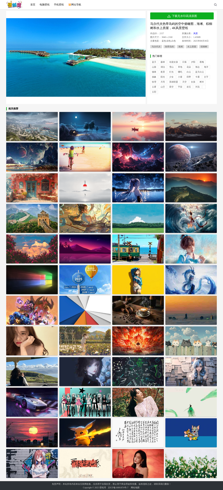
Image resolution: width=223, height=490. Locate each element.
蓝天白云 (199, 72)
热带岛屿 (169, 46)
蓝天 (154, 62)
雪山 (171, 67)
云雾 (154, 87)
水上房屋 (191, 46)
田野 (189, 77)
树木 (202, 82)
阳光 (163, 77)
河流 (197, 87)
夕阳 (193, 62)
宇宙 (180, 87)
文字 (206, 77)
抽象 (154, 77)
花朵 (189, 67)
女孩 (193, 82)
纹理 (154, 82)
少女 (171, 77)
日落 (184, 62)
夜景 (163, 72)
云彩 (154, 92)
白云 (189, 72)
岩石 (189, 87)
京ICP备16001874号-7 (118, 487)
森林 (163, 62)
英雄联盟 (173, 82)
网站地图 (135, 487)
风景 (195, 33)
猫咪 (154, 72)
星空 (171, 87)
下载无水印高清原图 (182, 16)
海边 (197, 67)
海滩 (180, 46)
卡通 (197, 77)
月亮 (163, 82)
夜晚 (202, 62)
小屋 (180, 77)
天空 (184, 82)
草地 (180, 67)
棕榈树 (204, 46)
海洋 (206, 67)
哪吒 (180, 72)
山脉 (154, 67)
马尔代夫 (156, 46)
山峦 (163, 87)
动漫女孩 (173, 62)
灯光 (171, 72)
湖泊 (163, 67)
